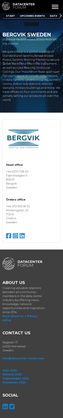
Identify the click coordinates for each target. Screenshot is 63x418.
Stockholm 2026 (14, 382)
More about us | (14, 316)
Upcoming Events (32, 15)
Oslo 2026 (10, 370)
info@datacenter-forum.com (23, 358)
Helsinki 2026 (12, 374)
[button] (61, 16)
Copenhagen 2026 (16, 378)
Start (10, 15)
